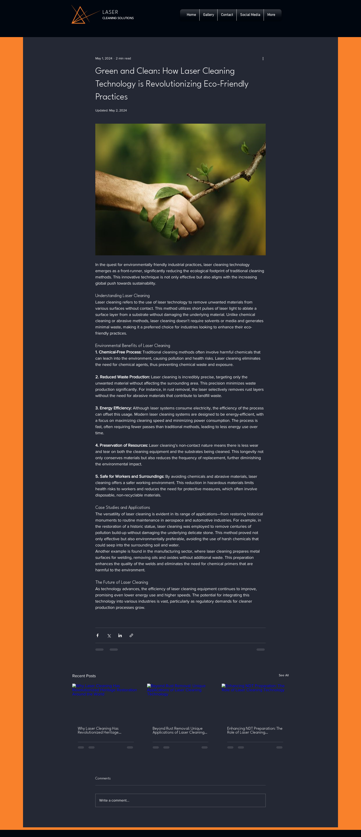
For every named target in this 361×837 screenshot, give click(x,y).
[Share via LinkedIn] (120, 635)
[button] (250, 15)
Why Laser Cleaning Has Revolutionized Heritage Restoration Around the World (103, 731)
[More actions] (263, 58)
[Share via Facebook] (97, 635)
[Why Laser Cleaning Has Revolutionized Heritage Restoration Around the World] (105, 702)
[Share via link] (131, 635)
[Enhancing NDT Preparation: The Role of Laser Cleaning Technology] (255, 702)
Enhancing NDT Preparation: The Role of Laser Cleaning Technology (254, 731)
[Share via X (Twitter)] (109, 635)
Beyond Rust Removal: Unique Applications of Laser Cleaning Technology (178, 731)
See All (284, 675)
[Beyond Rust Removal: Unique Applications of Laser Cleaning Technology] (180, 702)
